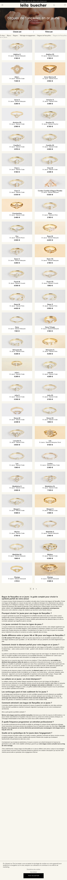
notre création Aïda (41, 699)
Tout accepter (33, 876)
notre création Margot (19, 681)
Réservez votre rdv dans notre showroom (33, 1)
